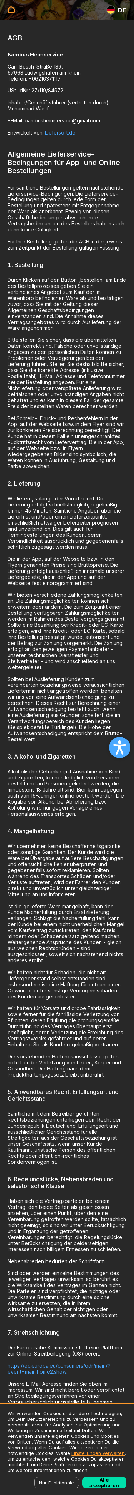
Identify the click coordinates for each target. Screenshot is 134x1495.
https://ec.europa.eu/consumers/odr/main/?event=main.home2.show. (59, 1369)
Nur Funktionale (56, 1482)
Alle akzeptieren (104, 1482)
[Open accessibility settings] (119, 747)
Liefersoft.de (60, 133)
